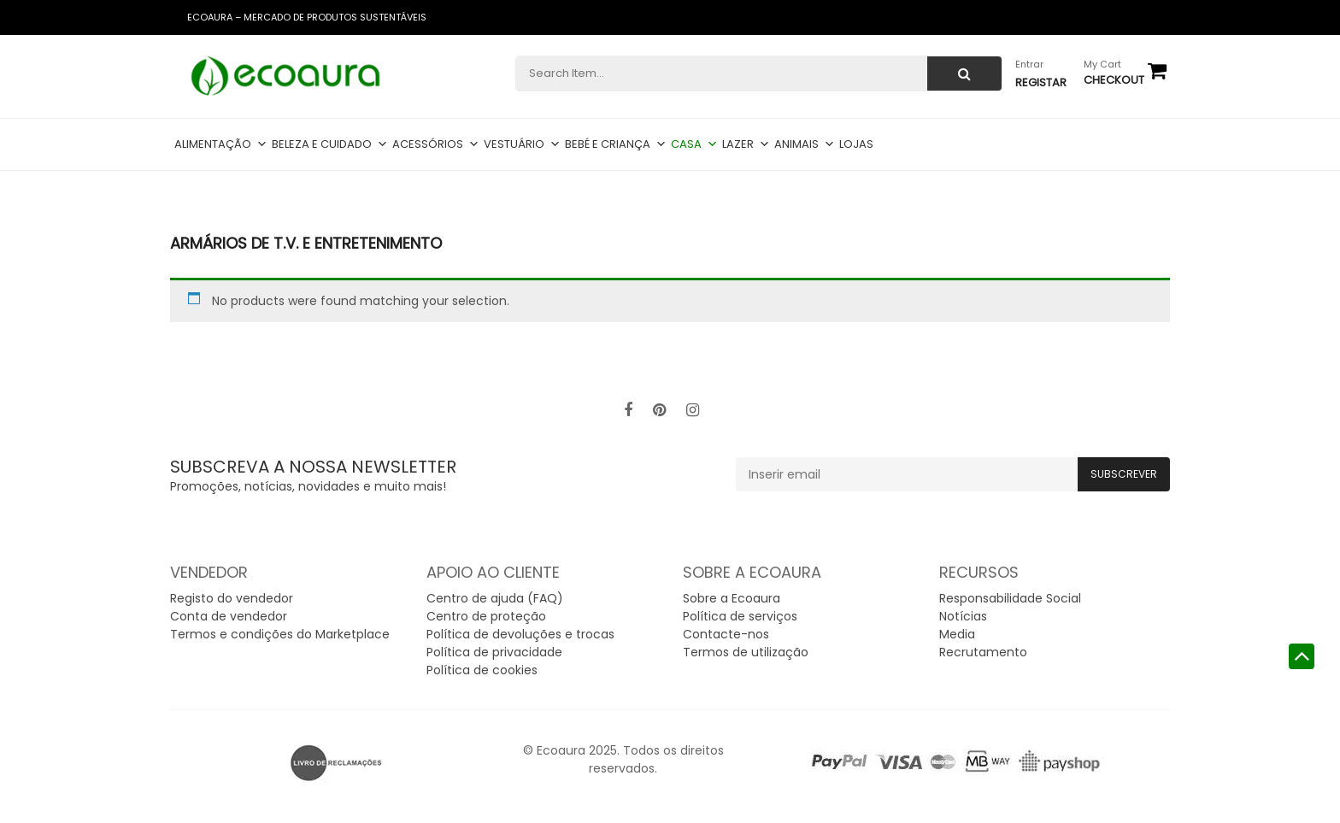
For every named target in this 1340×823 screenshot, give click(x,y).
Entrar (1029, 64)
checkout (1114, 80)
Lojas (856, 144)
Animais (804, 144)
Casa (694, 144)
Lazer (746, 144)
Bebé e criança (616, 144)
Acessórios (435, 144)
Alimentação (220, 144)
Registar (1041, 82)
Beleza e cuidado (330, 144)
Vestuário (522, 144)
